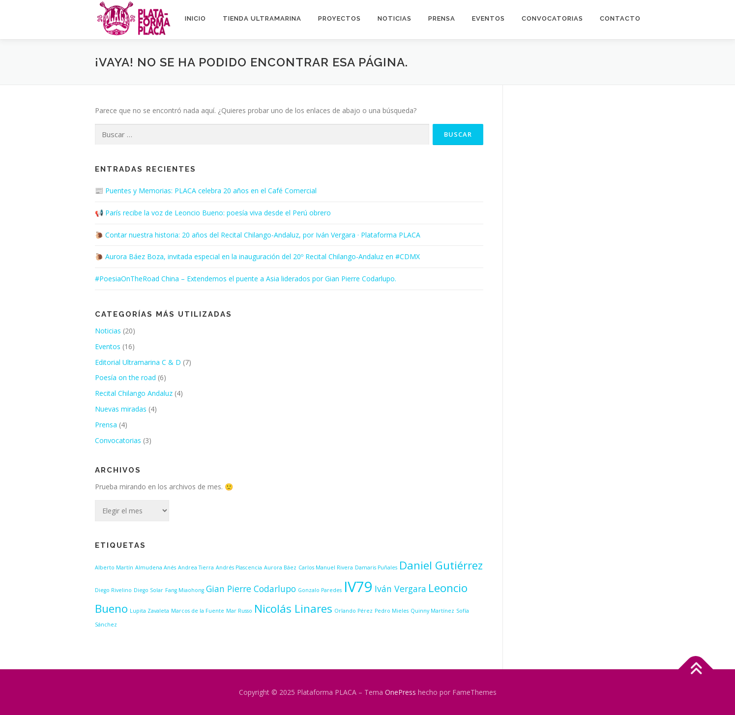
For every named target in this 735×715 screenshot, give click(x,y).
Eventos (488, 18)
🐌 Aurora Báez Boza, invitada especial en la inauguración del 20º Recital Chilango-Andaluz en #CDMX (257, 256)
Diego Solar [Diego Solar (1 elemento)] (148, 590)
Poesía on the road (125, 377)
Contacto (620, 18)
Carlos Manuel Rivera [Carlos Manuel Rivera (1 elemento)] (325, 567)
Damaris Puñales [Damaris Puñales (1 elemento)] (376, 567)
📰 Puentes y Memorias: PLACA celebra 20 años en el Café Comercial (206, 190)
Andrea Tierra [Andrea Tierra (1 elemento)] (196, 567)
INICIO (195, 18)
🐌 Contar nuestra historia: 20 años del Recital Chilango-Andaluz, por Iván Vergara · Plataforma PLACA (257, 234)
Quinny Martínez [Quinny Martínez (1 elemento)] (432, 610)
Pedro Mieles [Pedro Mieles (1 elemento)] (392, 610)
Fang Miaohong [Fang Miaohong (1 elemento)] (184, 590)
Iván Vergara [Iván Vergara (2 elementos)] (400, 589)
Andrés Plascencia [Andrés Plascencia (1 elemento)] (239, 567)
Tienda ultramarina (262, 18)
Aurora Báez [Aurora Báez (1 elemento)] (280, 567)
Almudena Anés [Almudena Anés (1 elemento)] (155, 567)
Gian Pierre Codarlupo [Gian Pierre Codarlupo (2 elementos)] (251, 589)
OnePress (400, 692)
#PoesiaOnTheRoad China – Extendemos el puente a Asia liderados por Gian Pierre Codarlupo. (245, 278)
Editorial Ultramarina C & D (138, 362)
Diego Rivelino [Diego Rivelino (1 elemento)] (113, 590)
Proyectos (339, 18)
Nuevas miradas (121, 409)
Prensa (441, 18)
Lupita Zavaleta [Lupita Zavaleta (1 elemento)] (149, 610)
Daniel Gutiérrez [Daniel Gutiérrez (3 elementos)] (441, 565)
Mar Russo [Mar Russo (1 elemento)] (239, 610)
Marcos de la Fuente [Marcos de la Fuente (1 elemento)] (197, 610)
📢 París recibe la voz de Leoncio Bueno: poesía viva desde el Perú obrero (213, 212)
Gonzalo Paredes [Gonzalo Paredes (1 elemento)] (320, 590)
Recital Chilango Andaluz (134, 393)
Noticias (395, 18)
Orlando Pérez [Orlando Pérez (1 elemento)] (353, 610)
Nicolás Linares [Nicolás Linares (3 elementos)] (293, 608)
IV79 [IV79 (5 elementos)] (358, 586)
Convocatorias (552, 18)
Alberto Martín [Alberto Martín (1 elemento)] (114, 567)
